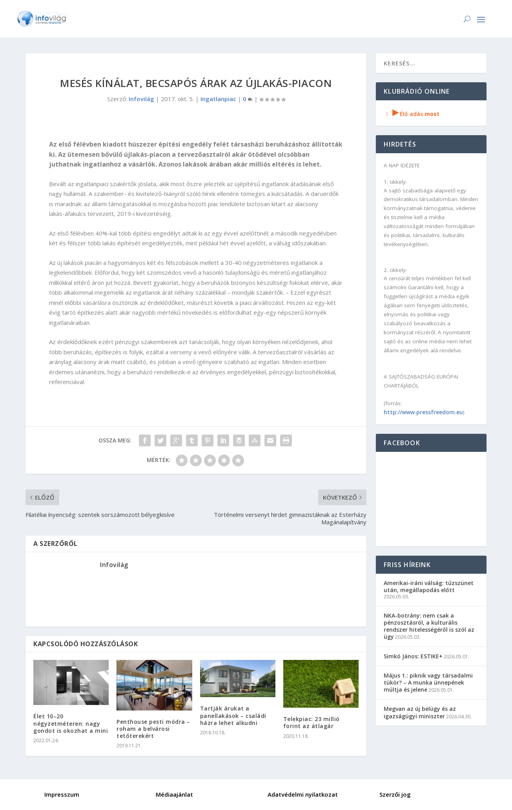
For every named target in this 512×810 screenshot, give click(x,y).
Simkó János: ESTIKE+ (413, 656)
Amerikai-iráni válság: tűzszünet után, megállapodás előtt (429, 586)
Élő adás (411, 114)
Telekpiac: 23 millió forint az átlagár (311, 722)
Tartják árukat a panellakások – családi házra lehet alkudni (233, 715)
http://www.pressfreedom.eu (423, 412)
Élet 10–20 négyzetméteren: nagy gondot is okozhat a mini (70, 723)
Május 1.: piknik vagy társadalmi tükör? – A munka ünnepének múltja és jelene (428, 682)
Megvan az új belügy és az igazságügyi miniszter (420, 712)
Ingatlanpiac (218, 99)
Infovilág (141, 99)
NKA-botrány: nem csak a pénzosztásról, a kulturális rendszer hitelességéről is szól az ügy (429, 626)
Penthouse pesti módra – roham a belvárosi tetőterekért (153, 728)
